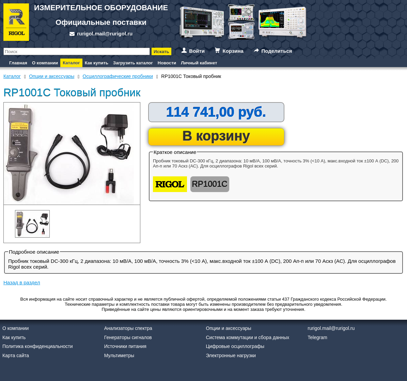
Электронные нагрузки (231, 355)
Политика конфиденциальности (37, 346)
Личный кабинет (199, 62)
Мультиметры (119, 355)
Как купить (96, 62)
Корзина (233, 51)
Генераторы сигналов (128, 337)
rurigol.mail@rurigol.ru (104, 33)
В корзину (216, 135)
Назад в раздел (21, 282)
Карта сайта (15, 355)
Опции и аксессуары (228, 328)
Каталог (71, 62)
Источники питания (125, 346)
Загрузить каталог (133, 62)
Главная (18, 62)
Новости (167, 62)
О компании (45, 62)
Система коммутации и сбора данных (247, 337)
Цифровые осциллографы (235, 346)
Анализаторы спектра (128, 328)
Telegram (317, 337)
